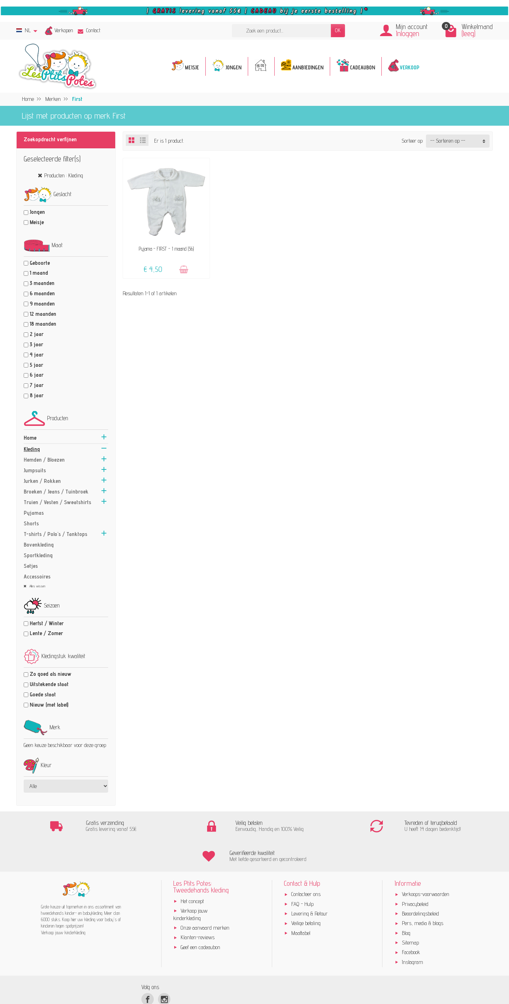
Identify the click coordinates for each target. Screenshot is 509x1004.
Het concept (192, 871)
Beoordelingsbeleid (420, 883)
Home (30, 437)
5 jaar (36, 364)
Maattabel (300, 903)
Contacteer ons (306, 864)
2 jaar (36, 334)
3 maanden (42, 283)
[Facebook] (147, 969)
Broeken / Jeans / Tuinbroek (56, 491)
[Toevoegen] (184, 269)
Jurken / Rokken (42, 481)
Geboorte (40, 262)
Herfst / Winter (47, 623)
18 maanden (43, 323)
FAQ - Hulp (302, 874)
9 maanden (42, 303)
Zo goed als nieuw (50, 674)
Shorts (31, 523)
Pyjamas (34, 512)
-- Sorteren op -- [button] (447, 140)
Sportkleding (38, 555)
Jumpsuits (35, 470)
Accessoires (37, 576)
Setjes (31, 566)
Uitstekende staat (49, 684)
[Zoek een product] (281, 30)
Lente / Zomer (46, 633)
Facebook (411, 922)
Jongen (37, 212)
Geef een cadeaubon (200, 917)
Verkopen (63, 30)
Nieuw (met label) (49, 704)
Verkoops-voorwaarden (425, 864)
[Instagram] (164, 969)
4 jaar (36, 354)
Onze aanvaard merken (205, 898)
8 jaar (36, 395)
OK (338, 30)
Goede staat (43, 694)
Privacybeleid (415, 874)
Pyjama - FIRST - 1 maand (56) (166, 249)
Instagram (412, 932)
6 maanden (42, 293)
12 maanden (43, 313)
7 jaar (36, 385)
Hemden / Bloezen (44, 459)
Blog (406, 903)
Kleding (32, 449)
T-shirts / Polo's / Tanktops (55, 534)
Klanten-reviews (198, 907)
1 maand (39, 272)
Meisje (37, 222)
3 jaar (36, 344)
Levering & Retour (309, 883)
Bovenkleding (39, 544)
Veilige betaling (306, 893)
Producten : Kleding (63, 175)
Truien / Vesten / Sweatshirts (57, 502)
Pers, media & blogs (422, 893)
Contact (89, 30)
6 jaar (36, 374)
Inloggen (407, 33)
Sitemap (410, 912)
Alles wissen (36, 586)
